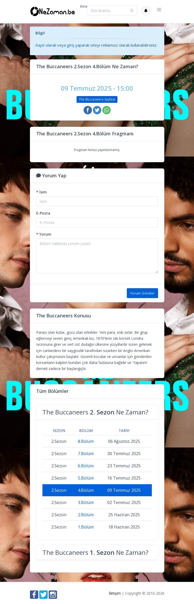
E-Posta (43, 213)
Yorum (43, 234)
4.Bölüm (86, 490)
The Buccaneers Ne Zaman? (95, 412)
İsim (41, 192)
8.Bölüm (86, 441)
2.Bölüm (86, 515)
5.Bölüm (86, 478)
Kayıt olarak (45, 45)
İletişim (115, 593)
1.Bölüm (86, 527)
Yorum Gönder (142, 293)
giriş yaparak (78, 45)
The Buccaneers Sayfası (97, 99)
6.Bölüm (86, 466)
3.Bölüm (86, 502)
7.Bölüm (86, 453)
